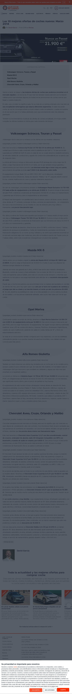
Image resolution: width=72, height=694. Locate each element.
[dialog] (36, 677)
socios (15, 667)
